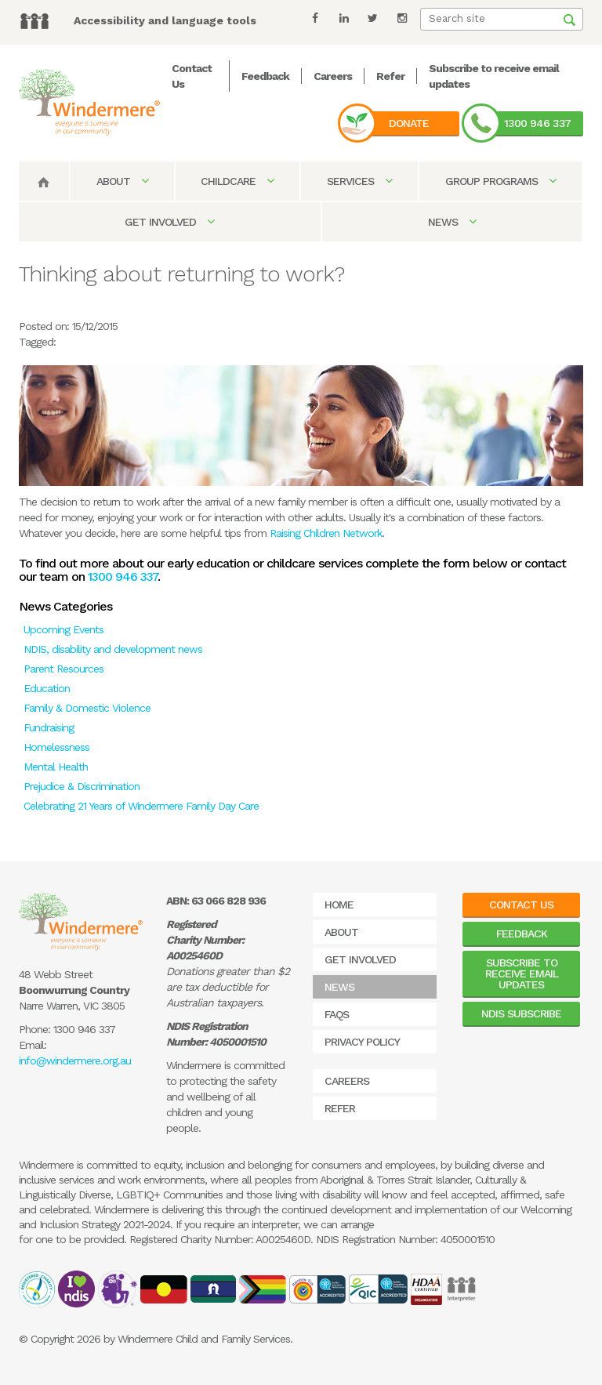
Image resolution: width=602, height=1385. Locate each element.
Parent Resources (63, 668)
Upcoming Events (63, 629)
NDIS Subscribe (521, 1013)
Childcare (237, 181)
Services (359, 181)
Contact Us (521, 904)
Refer (390, 76)
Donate (409, 123)
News (452, 222)
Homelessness (56, 747)
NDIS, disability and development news (113, 649)
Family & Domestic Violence (87, 708)
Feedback (265, 76)
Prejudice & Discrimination (82, 786)
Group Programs (500, 181)
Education (47, 688)
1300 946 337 (537, 123)
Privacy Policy (362, 1041)
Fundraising (49, 727)
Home (339, 904)
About (122, 181)
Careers (333, 76)
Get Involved (169, 222)
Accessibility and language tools (165, 20)
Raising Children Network (326, 533)
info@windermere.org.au (75, 1060)
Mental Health (56, 766)
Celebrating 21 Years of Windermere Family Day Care (141, 805)
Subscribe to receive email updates (521, 973)
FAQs (337, 1014)
